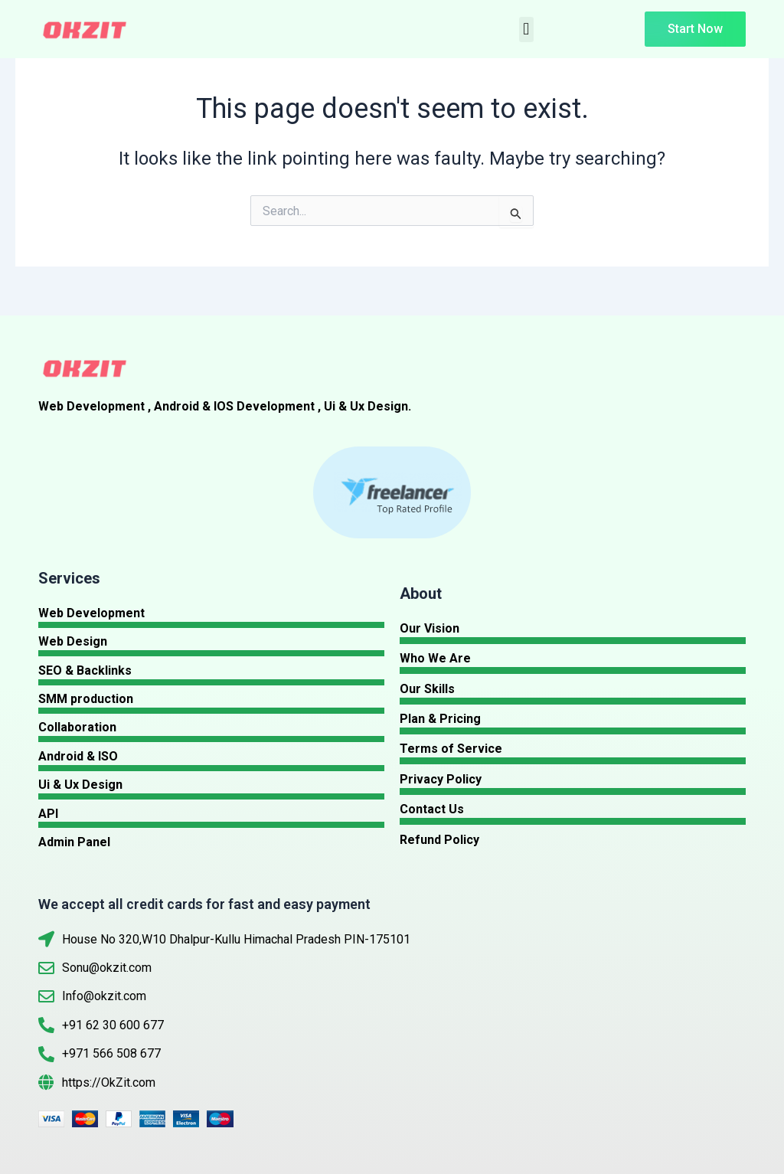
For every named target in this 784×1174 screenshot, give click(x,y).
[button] (526, 29)
